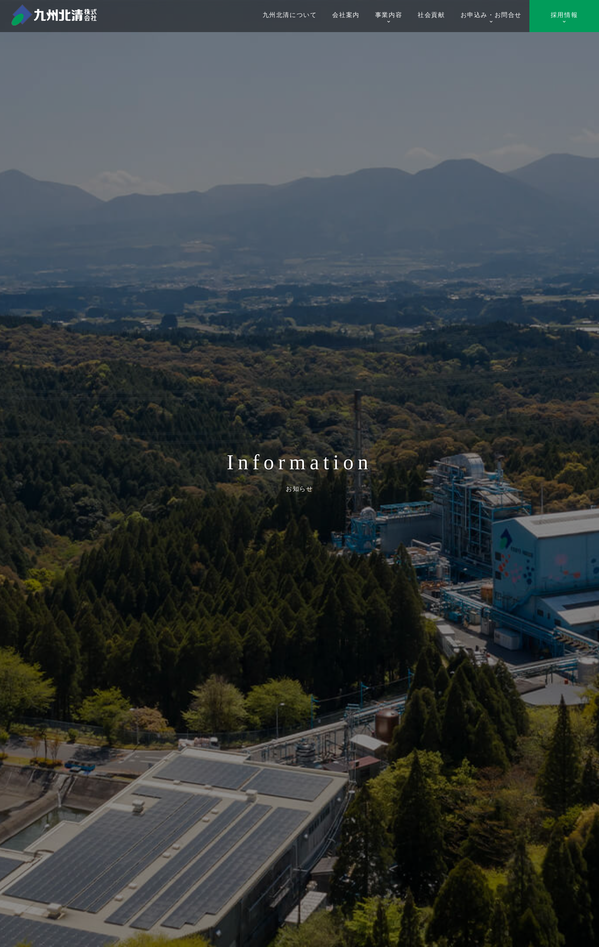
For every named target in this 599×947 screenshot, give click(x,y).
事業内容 (388, 18)
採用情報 (564, 18)
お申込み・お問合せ (491, 18)
